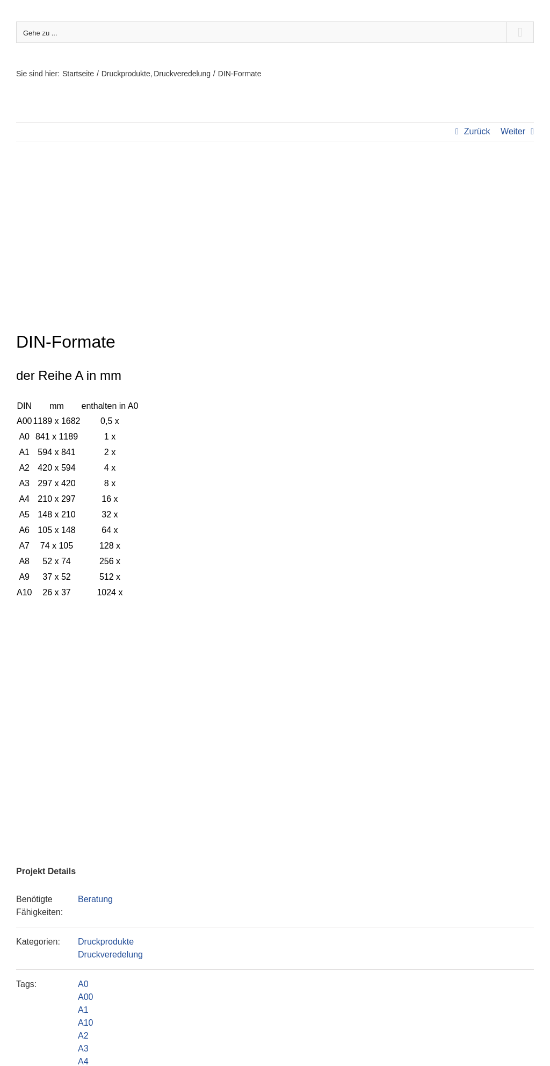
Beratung (95, 899)
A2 (83, 1035)
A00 (85, 997)
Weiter (513, 131)
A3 (83, 1048)
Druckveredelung (110, 954)
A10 (85, 1022)
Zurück (477, 131)
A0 (83, 984)
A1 (83, 1009)
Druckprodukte (106, 941)
